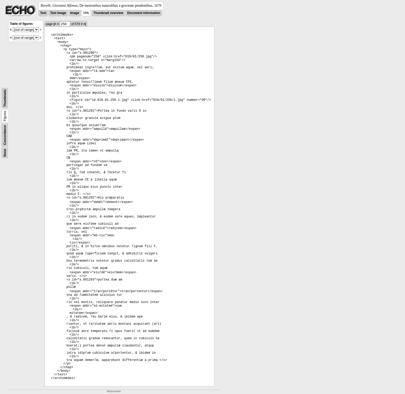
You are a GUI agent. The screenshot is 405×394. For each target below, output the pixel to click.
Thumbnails (5, 98)
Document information (143, 13)
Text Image (58, 13)
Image (74, 13)
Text (43, 13)
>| (84, 24)
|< (54, 24)
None (5, 153)
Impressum (114, 391)
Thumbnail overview (108, 13)
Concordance (5, 135)
